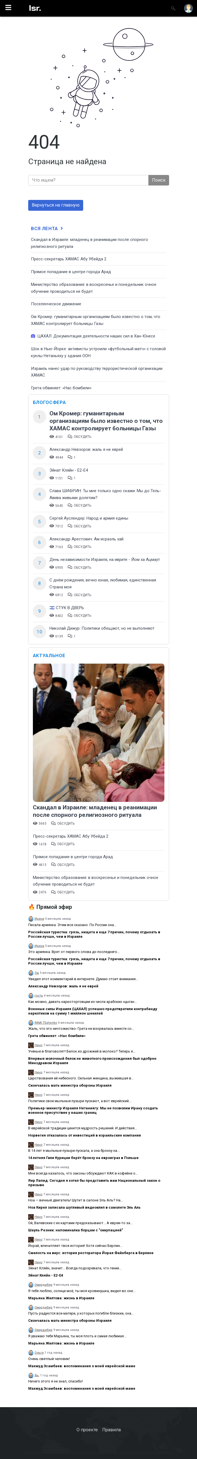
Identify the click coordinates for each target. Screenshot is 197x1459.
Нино (39, 1045)
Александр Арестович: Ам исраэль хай (86, 539)
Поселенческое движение (56, 303)
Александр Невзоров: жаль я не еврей (86, 449)
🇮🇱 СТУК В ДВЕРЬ (66, 607)
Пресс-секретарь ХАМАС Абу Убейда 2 (68, 258)
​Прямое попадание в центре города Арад (71, 271)
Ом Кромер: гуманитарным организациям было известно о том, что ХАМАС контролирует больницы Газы (106, 420)
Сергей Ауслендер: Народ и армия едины (88, 518)
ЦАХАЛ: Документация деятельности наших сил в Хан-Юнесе (93, 336)
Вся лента (47, 228)
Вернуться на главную (56, 205)
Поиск (159, 180)
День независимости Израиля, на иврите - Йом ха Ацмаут (104, 559)
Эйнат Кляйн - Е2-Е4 (68, 470)
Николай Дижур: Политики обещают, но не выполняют (101, 628)
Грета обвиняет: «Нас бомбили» (61, 387)
